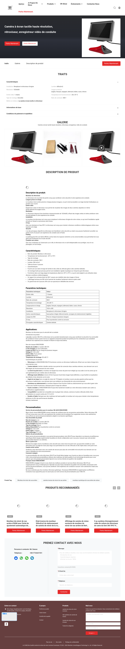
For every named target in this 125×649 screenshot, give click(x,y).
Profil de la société (44, 609)
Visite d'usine (42, 612)
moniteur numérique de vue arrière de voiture (86, 480)
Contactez (63, 592)
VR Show (63, 4)
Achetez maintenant (32, 400)
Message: (61, 548)
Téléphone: (61, 581)
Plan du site (49, 642)
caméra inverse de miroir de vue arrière (54, 480)
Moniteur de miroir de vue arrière (27, 480)
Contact (41, 620)
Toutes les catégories (68, 626)
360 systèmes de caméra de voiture (69, 615)
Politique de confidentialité (72, 642)
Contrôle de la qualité (44, 616)
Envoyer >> (91, 633)
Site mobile (59, 642)
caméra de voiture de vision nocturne (69, 610)
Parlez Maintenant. (12, 43)
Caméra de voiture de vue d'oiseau (69, 621)
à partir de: (61, 571)
